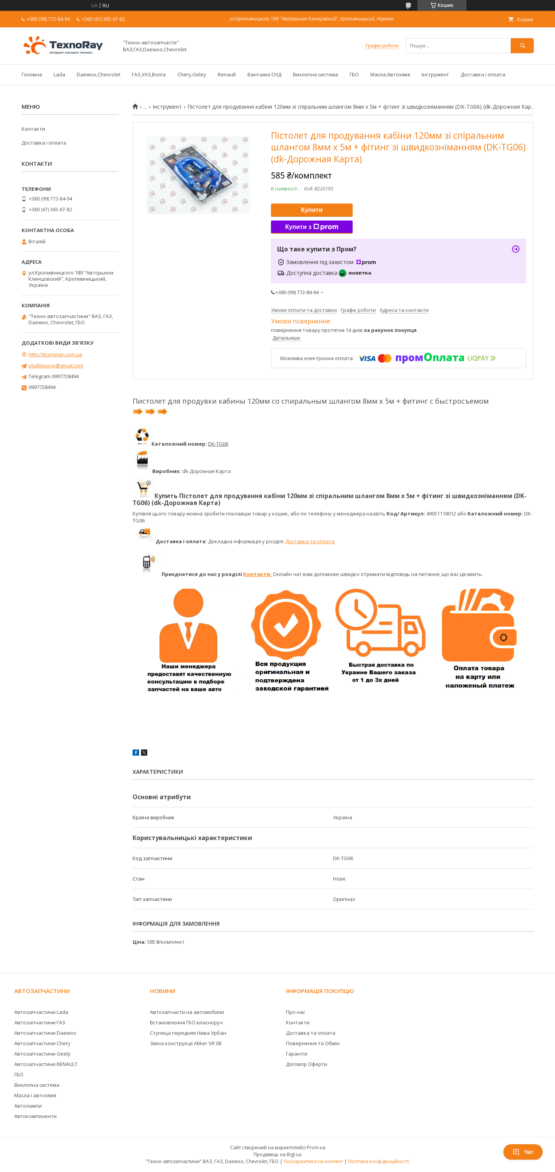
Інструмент (435, 74)
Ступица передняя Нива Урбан (188, 1032)
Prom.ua (316, 1147)
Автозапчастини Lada (41, 1012)
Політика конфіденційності (378, 1161)
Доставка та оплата (309, 541)
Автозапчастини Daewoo (45, 1032)
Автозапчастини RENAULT (45, 1064)
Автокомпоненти (35, 1116)
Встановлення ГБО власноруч (186, 1022)
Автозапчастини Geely (42, 1053)
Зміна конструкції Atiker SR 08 (185, 1043)
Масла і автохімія (35, 1095)
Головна (32, 74)
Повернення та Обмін (313, 1043)
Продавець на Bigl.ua (277, 1154)
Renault (227, 74)
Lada (59, 74)
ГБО (354, 74)
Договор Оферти (306, 1064)
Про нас (295, 1012)
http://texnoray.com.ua (55, 354)
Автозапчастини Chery (42, 1043)
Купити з (311, 227)
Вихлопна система (315, 74)
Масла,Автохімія (390, 74)
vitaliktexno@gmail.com (56, 365)
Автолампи (28, 1105)
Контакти (33, 128)
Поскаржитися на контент (313, 1161)
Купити (312, 210)
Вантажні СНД (264, 74)
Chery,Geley (191, 74)
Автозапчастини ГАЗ (39, 1022)
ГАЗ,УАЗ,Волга (149, 74)
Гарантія (296, 1053)
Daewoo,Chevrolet (98, 74)
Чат (523, 1151)
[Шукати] (522, 45)
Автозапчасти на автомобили (187, 1012)
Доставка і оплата (483, 74)
